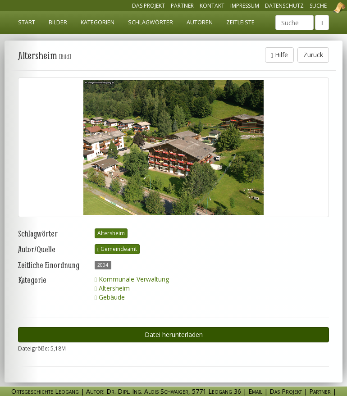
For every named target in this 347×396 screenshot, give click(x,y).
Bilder (58, 22)
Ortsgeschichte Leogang (328, 7)
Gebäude (110, 297)
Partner (182, 5)
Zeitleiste (240, 22)
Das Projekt (148, 5)
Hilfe (279, 54)
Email (255, 391)
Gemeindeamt (117, 249)
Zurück (313, 54)
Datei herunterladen (174, 334)
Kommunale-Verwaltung (132, 279)
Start (26, 22)
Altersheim (111, 233)
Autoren (200, 22)
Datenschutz (284, 5)
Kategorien (97, 22)
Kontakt (212, 5)
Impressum (244, 5)
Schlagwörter (150, 22)
